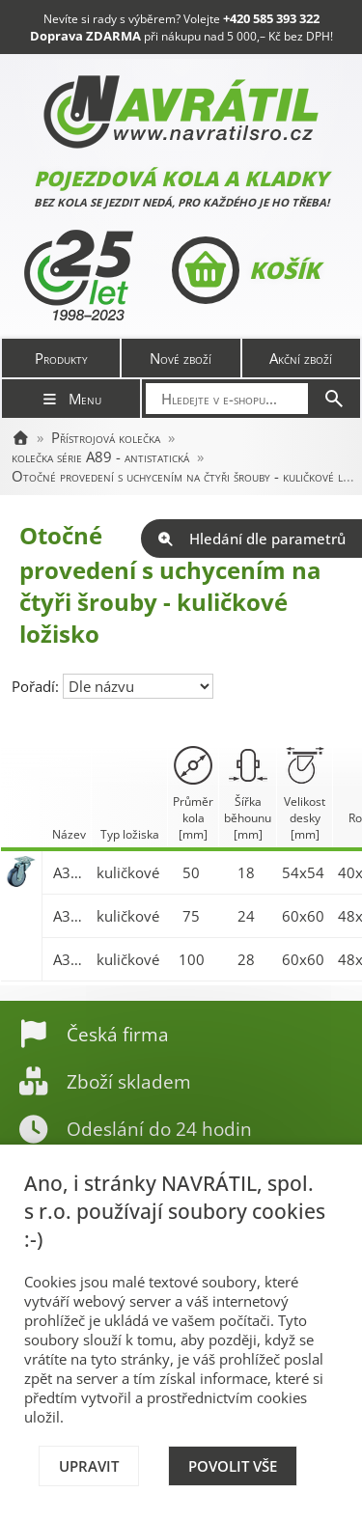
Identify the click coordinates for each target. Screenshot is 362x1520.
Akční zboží (300, 358)
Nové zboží (180, 358)
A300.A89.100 (70, 959)
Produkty (61, 358)
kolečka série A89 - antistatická (100, 456)
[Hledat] (334, 398)
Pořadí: (37, 686)
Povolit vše (232, 1466)
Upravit (89, 1466)
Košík (246, 270)
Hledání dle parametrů (251, 538)
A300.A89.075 (70, 916)
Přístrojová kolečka (105, 437)
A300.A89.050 (70, 872)
